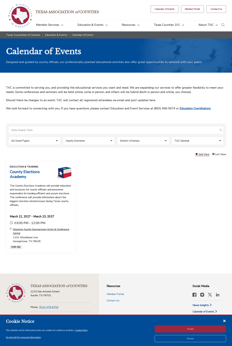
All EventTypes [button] (20, 141)
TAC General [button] (181, 141)
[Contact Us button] (216, 9)
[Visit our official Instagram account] (202, 295)
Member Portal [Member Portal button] (115, 294)
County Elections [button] (75, 141)
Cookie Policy (81, 330)
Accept (190, 329)
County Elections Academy (25, 174)
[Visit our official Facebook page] (194, 295)
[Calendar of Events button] (164, 9)
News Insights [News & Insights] (202, 305)
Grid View (202, 154)
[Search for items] (113, 130)
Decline (190, 338)
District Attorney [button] (130, 141)
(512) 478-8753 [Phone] (48, 307)
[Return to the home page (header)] (20, 16)
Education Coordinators (195, 108)
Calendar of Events (205, 311)
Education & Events (56, 35)
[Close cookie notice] (224, 320)
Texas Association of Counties (23, 35)
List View (219, 154)
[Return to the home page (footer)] (15, 293)
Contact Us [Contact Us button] (113, 300)
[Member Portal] (192, 9)
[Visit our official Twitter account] (210, 295)
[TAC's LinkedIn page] (218, 295)
